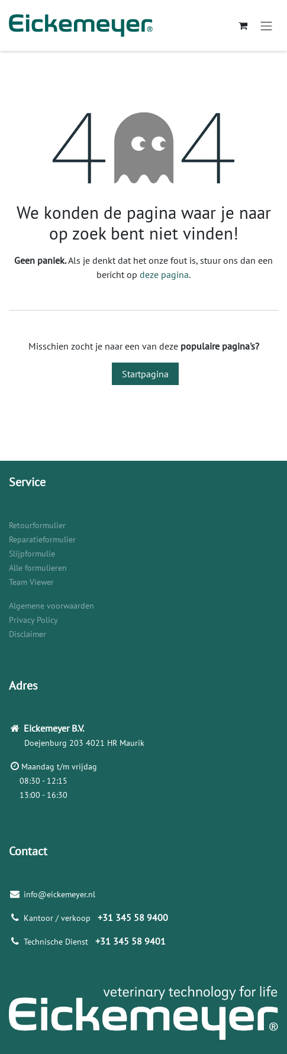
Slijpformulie (32, 553)
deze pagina (164, 274)
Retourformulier (37, 525)
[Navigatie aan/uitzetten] (266, 25)
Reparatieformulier (42, 539)
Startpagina (145, 374)
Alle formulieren (38, 567)
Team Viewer (31, 582)
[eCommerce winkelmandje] (242, 25)
